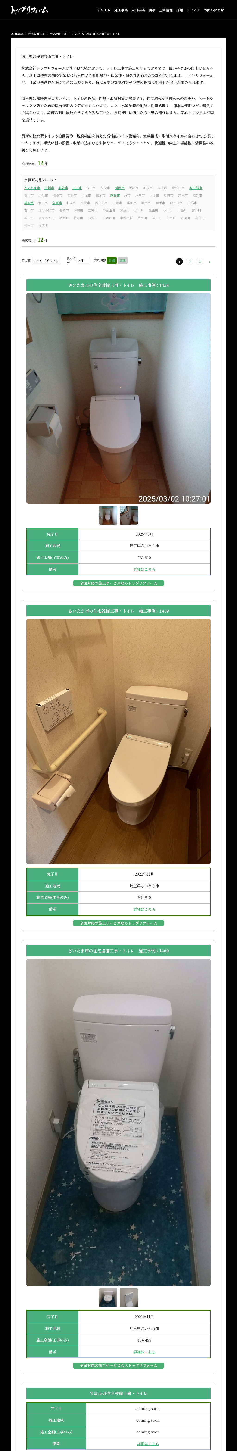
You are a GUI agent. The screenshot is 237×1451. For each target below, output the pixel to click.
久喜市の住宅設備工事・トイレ (119, 1393)
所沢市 (120, 187)
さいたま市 (32, 187)
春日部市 (195, 187)
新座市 (29, 202)
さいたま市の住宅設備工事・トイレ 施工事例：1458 (118, 285)
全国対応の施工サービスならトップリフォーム (118, 583)
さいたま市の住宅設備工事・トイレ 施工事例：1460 (118, 951)
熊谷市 (63, 187)
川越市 (49, 187)
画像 (123, 260)
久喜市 (57, 202)
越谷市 (115, 195)
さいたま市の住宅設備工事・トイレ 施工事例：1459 (118, 611)
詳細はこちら (144, 569)
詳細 (112, 260)
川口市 (77, 187)
